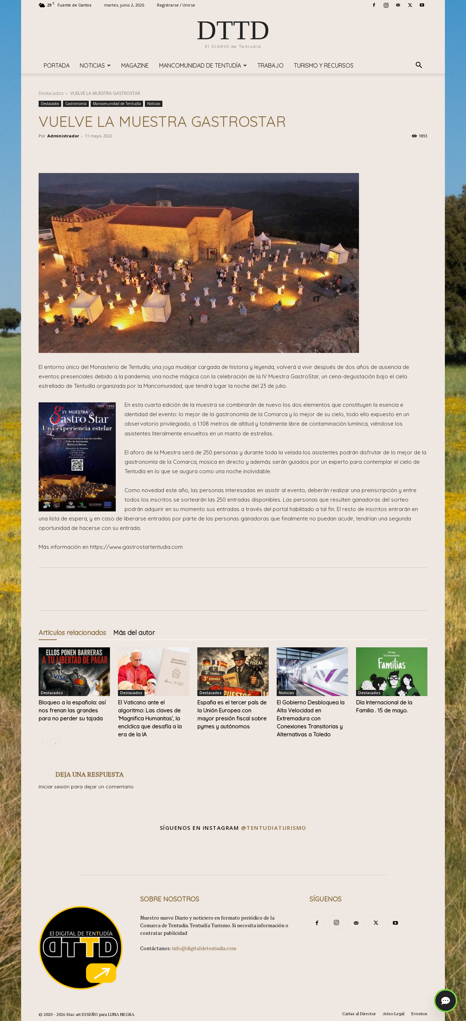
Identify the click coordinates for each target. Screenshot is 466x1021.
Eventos (419, 1013)
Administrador (63, 135)
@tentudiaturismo (274, 827)
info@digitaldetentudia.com (204, 948)
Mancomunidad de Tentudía (203, 65)
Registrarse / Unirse (176, 5)
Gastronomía (76, 103)
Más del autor (134, 632)
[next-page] (54, 743)
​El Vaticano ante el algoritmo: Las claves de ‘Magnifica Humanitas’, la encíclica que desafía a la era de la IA (150, 718)
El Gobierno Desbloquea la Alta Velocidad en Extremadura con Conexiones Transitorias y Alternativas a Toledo (310, 718)
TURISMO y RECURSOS (324, 65)
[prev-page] (43, 743)
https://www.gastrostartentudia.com (136, 546)
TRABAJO (270, 65)
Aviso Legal (393, 1013)
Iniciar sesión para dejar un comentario (86, 786)
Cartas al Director (359, 1013)
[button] (418, 66)
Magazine (135, 65)
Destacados (51, 93)
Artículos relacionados (72, 632)
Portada (57, 65)
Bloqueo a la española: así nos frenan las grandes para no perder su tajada (72, 710)
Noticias (95, 65)
